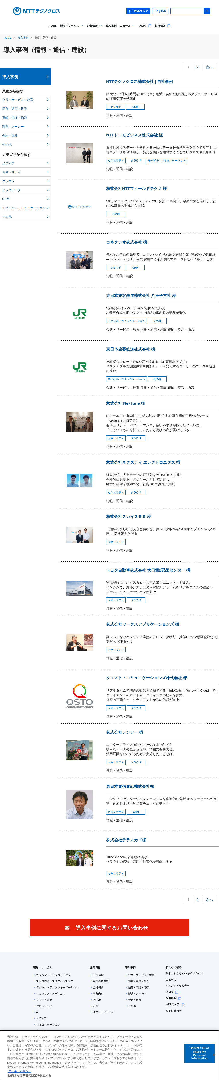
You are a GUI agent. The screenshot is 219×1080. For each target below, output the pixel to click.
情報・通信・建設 (14, 108)
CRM (5, 199)
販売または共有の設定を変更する (29, 1075)
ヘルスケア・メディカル (50, 993)
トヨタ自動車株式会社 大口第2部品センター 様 (148, 570)
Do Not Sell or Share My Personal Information (199, 1053)
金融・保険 (10, 135)
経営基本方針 (101, 981)
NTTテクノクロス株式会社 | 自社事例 (139, 81)
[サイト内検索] (190, 11)
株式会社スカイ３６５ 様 (128, 516)
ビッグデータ (11, 190)
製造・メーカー (13, 126)
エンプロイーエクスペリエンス (54, 981)
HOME (7, 37)
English (160, 11)
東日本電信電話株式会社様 (130, 786)
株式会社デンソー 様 (124, 732)
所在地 (97, 999)
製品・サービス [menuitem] (71, 29)
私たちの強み (174, 967)
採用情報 (173, 998)
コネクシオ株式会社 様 (126, 242)
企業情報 (95, 967)
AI (37, 1012)
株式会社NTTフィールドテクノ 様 (136, 188)
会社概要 (98, 987)
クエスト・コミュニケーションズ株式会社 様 (146, 678)
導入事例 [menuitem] (111, 26)
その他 (7, 144)
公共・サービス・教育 (17, 100)
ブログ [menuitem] (144, 26)
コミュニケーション (48, 1024)
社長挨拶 (98, 975)
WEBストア (175, 1004)
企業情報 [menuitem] (93, 29)
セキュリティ (11, 172)
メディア (8, 163)
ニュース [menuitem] (126, 29)
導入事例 (23, 37)
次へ (209, 67)
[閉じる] (214, 1055)
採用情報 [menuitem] (162, 26)
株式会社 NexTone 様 (125, 403)
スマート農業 (44, 999)
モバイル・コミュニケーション (24, 208)
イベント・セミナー (178, 985)
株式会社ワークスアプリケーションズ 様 (142, 624)
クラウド (8, 181)
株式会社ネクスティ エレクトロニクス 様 (143, 462)
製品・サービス (42, 967)
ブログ (172, 992)
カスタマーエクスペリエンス (53, 975)
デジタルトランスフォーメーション (57, 987)
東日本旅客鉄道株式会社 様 (130, 349)
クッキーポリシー (19, 1071)
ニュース (171, 979)
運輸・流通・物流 (14, 117)
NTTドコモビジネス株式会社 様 (134, 135)
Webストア (138, 11)
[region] (109, 1055)
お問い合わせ (174, 1011)
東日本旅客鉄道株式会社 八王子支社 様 (141, 295)
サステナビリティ (103, 1012)
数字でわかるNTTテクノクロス (184, 973)
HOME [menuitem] (53, 26)
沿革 (95, 1006)
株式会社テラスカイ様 (126, 840)
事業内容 (98, 993)
